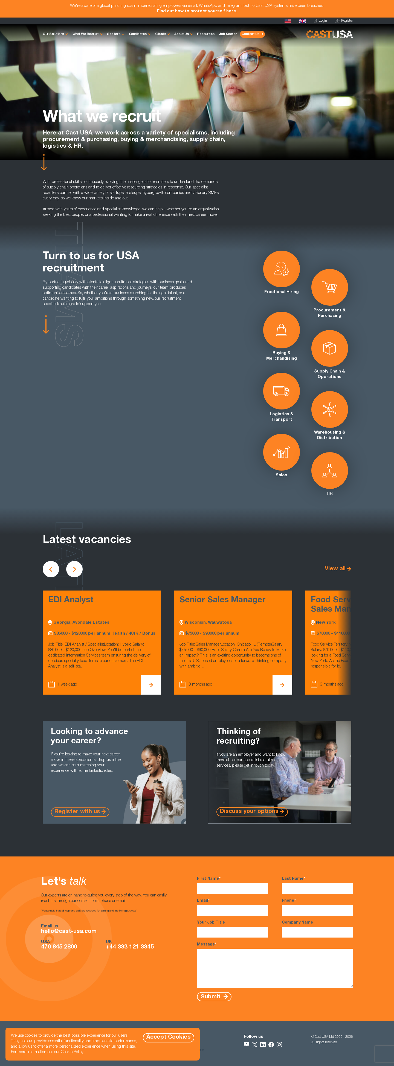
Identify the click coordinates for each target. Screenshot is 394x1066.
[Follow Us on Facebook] (271, 1044)
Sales (281, 455)
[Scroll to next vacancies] (74, 569)
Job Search (228, 34)
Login (320, 21)
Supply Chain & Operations (329, 354)
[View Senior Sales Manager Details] (282, 685)
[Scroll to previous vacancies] (51, 569)
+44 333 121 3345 (130, 947)
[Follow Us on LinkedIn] (263, 1044)
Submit (211, 997)
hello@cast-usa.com (69, 932)
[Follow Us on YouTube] (246, 1044)
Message (275, 965)
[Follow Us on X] (254, 1044)
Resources (206, 34)
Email (232, 907)
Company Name (317, 929)
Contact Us (250, 34)
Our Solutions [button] (53, 34)
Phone (317, 907)
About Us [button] (181, 34)
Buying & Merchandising (281, 336)
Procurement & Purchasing (329, 293)
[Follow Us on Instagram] (279, 1044)
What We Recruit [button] (86, 34)
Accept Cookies (168, 1037)
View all (335, 569)
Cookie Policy (72, 1052)
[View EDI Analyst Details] (151, 685)
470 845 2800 (59, 947)
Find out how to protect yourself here (196, 11)
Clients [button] (160, 34)
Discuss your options (249, 812)
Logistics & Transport (281, 397)
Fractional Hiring (281, 272)
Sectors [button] (113, 34)
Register (344, 21)
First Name (232, 885)
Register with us (77, 812)
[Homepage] (288, 21)
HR (329, 474)
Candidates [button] (138, 34)
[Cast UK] (302, 21)
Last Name (317, 885)
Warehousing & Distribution (329, 415)
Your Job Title (232, 929)
